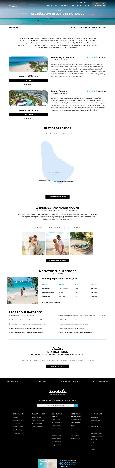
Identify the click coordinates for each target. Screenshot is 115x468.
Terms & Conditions (38, 463)
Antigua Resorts (55, 374)
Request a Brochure (96, 375)
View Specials (16, 366)
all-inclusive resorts (82, 43)
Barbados (14, 27)
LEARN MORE (63, 409)
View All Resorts (57, 309)
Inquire (73, 368)
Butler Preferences (37, 369)
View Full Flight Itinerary (51, 245)
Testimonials (94, 372)
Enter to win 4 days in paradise (57, 342)
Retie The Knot (74, 170)
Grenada (72, 303)
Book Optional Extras (38, 362)
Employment (94, 369)
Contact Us (65, 463)
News (92, 385)
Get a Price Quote (18, 362)
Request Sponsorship (96, 378)
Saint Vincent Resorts (57, 365)
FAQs (92, 366)
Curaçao (90, 303)
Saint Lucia (45, 303)
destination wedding (37, 156)
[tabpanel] (57, 103)
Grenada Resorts (56, 381)
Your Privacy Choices (76, 463)
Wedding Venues (75, 365)
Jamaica (36, 303)
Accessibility (94, 382)
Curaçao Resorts (56, 387)
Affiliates (93, 388)
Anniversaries (75, 377)
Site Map (93, 391)
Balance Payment (37, 366)
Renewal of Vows (75, 381)
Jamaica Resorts (55, 368)
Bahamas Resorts (56, 377)
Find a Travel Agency (18, 372)
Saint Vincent (26, 303)
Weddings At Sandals (57, 203)
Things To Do (82, 27)
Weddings (91, 27)
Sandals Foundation (96, 362)
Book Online (16, 359)
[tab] (44, 75)
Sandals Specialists (18, 375)
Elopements (74, 374)
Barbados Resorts (56, 384)
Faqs (104, 27)
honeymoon (50, 156)
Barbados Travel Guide (57, 139)
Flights (98, 27)
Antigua (55, 303)
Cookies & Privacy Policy (53, 463)
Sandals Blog (94, 359)
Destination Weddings (77, 361)
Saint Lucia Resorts (56, 371)
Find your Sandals (18, 369)
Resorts (73, 27)
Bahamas (63, 303)
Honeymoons (55, 170)
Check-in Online (36, 359)
